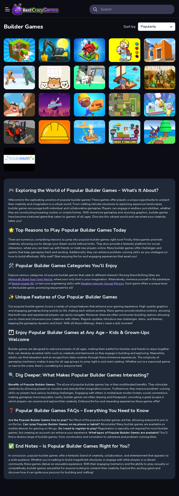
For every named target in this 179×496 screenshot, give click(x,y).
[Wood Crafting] (89, 77)
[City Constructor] (54, 50)
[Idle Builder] (89, 105)
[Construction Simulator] (19, 132)
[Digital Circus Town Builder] (159, 132)
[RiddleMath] (19, 159)
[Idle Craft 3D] (19, 105)
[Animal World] (159, 77)
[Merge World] (89, 50)
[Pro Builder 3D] (159, 50)
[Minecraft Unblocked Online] (19, 50)
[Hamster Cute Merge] (54, 77)
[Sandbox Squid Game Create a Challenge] (124, 132)
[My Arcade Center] (159, 105)
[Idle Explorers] (54, 105)
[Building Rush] (124, 105)
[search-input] (136, 9)
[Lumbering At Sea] (89, 132)
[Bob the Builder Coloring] (124, 50)
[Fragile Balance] (54, 132)
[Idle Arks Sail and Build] (124, 77)
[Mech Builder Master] (19, 77)
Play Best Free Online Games (35, 9)
